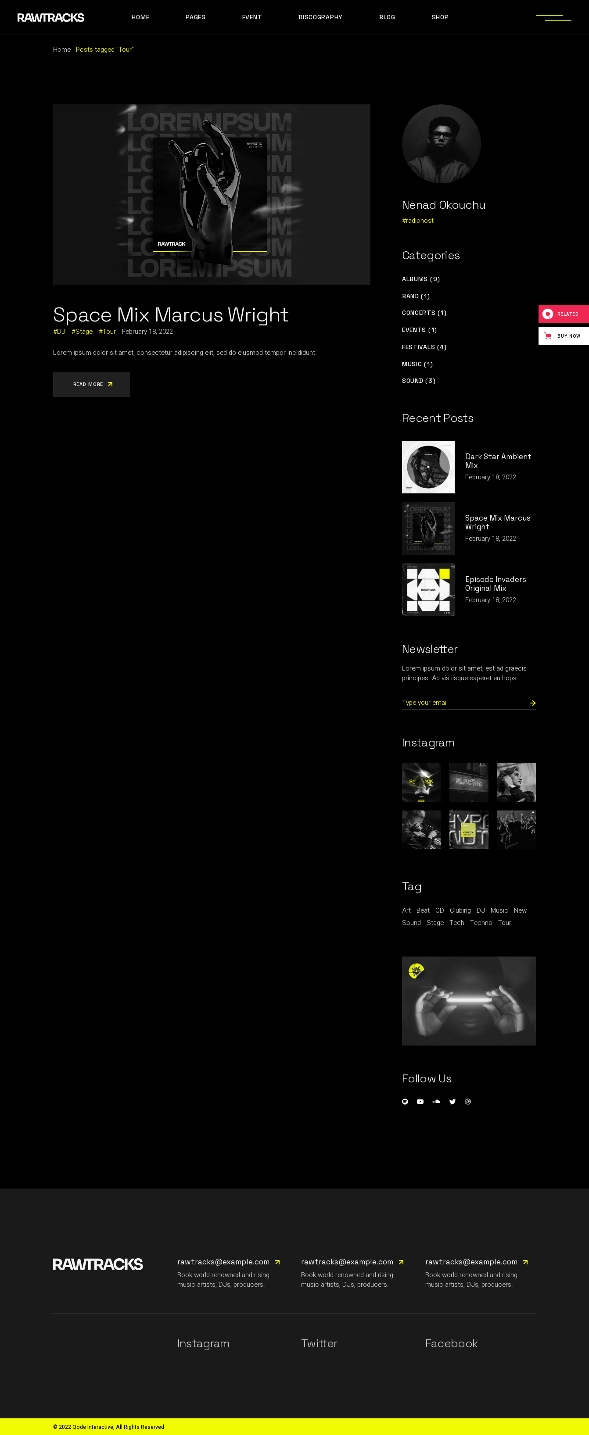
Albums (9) (421, 279)
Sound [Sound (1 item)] (411, 923)
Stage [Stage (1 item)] (435, 923)
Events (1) (419, 330)
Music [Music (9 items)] (499, 910)
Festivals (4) (424, 347)
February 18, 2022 (147, 331)
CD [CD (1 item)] (439, 910)
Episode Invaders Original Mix (495, 584)
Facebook (451, 1343)
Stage (84, 331)
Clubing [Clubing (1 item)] (460, 910)
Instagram (203, 1343)
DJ (61, 331)
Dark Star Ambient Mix (498, 461)
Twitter (319, 1343)
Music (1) (417, 364)
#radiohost (418, 220)
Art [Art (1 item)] (406, 910)
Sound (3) (418, 381)
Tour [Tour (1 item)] (504, 923)
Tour (109, 331)
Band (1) (416, 296)
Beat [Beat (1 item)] (423, 910)
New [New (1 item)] (520, 910)
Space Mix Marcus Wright (171, 314)
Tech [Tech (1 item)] (456, 923)
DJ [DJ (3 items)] (481, 910)
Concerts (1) (424, 313)
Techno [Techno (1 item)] (481, 923)
